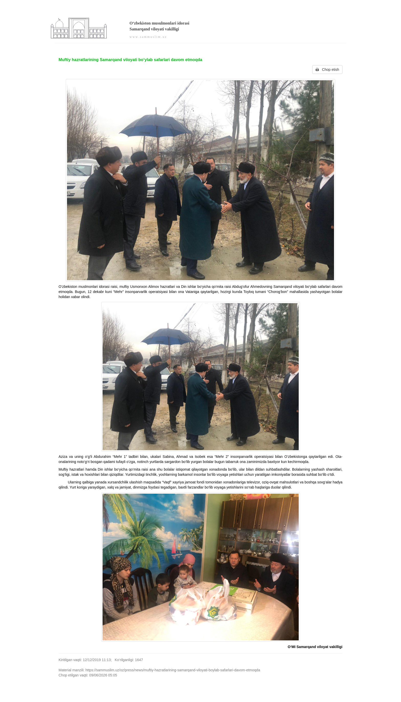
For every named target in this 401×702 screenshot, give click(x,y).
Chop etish (327, 69)
